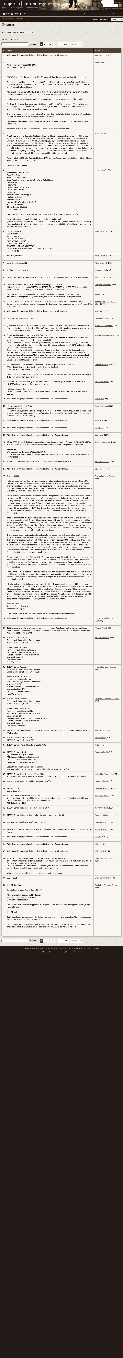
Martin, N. (99, 398)
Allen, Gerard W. (101, 231)
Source (97, 62)
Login (24, 14)
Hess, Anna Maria (102, 277)
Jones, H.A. (99, 420)
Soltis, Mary (99, 745)
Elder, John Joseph (102, 133)
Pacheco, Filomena (102, 461)
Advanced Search (109, 8)
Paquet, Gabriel (101, 752)
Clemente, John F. (102, 318)
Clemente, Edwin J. (102, 822)
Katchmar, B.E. (100, 55)
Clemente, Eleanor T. (103, 788)
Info (113, 14)
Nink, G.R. (99, 427)
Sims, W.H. (99, 311)
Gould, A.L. (99, 435)
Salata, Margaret (101, 406)
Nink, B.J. (98, 837)
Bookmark (106, 19)
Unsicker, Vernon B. (102, 878)
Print (97, 19)
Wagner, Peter (100, 270)
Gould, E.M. (99, 469)
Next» (66, 44)
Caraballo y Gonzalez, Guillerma (107, 698)
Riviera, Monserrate (102, 442)
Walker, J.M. (99, 851)
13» (60, 44)
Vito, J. (97, 844)
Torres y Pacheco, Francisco (105, 476)
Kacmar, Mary (100, 737)
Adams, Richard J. (102, 829)
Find (83, 14)
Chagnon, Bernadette (103, 284)
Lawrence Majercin (58, 952)
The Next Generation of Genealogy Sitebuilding (52, 948)
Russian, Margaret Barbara (105, 335)
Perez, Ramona (101, 730)
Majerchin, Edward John (104, 774)
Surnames (119, 8)
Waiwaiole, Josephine (103, 325)
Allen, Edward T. (101, 263)
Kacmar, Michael (101, 381)
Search (16, 14)
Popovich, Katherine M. (104, 815)
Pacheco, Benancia (102, 637)
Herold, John (100, 170)
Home (8, 14)
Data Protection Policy (73, 952)
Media (99, 14)
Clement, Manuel (101, 364)
